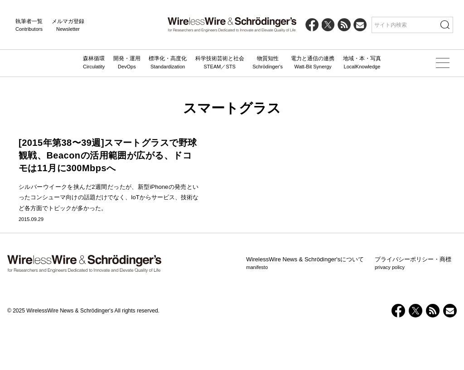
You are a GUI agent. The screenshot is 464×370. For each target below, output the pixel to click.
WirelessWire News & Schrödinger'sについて (305, 305)
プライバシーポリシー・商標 (413, 305)
